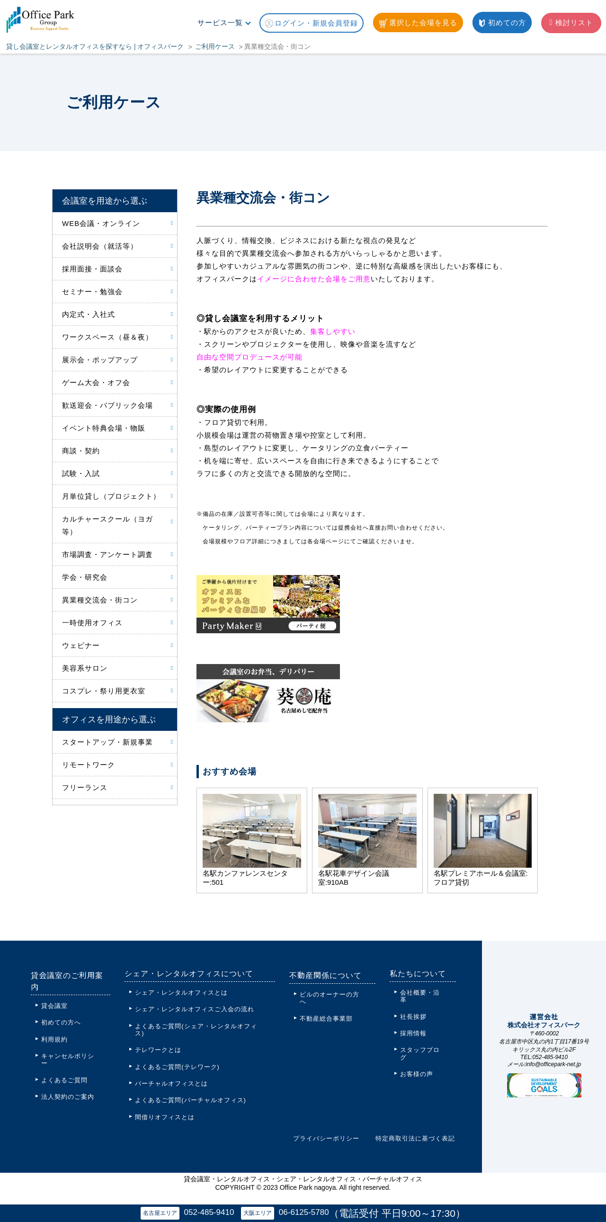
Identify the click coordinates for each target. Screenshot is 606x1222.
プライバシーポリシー (326, 1138)
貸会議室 (54, 1005)
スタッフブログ (420, 1053)
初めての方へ (61, 1022)
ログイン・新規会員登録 (311, 23)
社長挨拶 (413, 1016)
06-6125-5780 (307, 1212)
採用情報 (413, 1033)
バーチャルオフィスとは (171, 1083)
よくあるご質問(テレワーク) (177, 1066)
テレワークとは (158, 1049)
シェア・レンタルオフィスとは (181, 992)
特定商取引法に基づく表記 (415, 1138)
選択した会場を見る (418, 23)
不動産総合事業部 (326, 1018)
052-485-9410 (206, 1212)
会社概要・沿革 (420, 996)
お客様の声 (416, 1074)
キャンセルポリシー (67, 1059)
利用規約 (54, 1039)
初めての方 (502, 22)
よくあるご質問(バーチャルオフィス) (190, 1100)
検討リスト (571, 22)
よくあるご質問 (64, 1080)
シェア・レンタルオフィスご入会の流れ (194, 1009)
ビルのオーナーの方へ (329, 998)
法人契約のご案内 (67, 1096)
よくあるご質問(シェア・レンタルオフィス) (196, 1030)
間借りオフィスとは (165, 1117)
